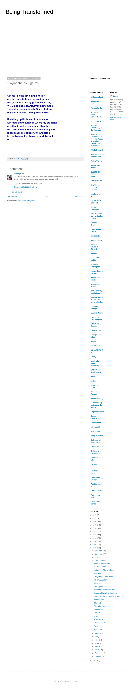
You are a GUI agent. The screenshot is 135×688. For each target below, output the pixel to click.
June (97, 640)
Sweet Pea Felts (97, 447)
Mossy (93, 357)
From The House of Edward (94, 247)
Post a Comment (17, 192)
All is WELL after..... (101, 580)
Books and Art (96, 181)
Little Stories (96, 330)
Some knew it (99, 610)
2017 (95, 518)
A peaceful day (97, 108)
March (97, 650)
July (96, 637)
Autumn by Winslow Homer (104, 570)
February (98, 653)
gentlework (95, 253)
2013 (95, 531)
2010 (95, 541)
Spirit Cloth (95, 431)
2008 (95, 548)
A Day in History (100, 567)
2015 (95, 525)
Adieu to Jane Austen (102, 563)
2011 (95, 538)
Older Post (79, 197)
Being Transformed (29, 12)
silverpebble (96, 427)
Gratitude (97, 573)
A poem (97, 616)
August (97, 633)
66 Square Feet (97, 97)
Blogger (77, 681)
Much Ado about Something (95, 363)
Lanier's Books (97, 313)
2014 (95, 528)
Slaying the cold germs (102, 587)
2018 (95, 515)
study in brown (97, 436)
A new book (98, 619)
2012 (95, 535)
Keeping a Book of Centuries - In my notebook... (97, 300)
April (96, 647)
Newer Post (12, 197)
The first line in (99, 623)
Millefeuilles (95, 346)
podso (93, 381)
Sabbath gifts (99, 600)
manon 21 (95, 341)
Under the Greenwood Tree (104, 590)
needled (94, 377)
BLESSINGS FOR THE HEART (95, 174)
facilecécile (95, 236)
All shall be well (97, 150)
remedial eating (97, 399)
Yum (96, 626)
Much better (98, 583)
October (98, 557)
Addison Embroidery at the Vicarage (96, 128)
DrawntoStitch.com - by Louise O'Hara (97, 216)
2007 (95, 661)
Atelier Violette (97, 161)
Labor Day (98, 629)
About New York (97, 121)
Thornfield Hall (97, 491)
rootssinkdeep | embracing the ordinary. (97, 405)
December (99, 551)
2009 (95, 545)
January (98, 656)
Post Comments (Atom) (26, 201)
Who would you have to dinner (105, 593)
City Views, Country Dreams (95, 187)
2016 (95, 522)
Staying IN (98, 603)
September (99, 561)
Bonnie (115, 96)
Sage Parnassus (97, 412)
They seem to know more (103, 577)
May (96, 643)
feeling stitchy (96, 240)
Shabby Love (96, 423)
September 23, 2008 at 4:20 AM (25, 187)
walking (17, 174)
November (99, 554)
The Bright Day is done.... (103, 606)
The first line (98, 613)
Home (46, 197)
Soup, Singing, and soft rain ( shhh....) (108, 596)
